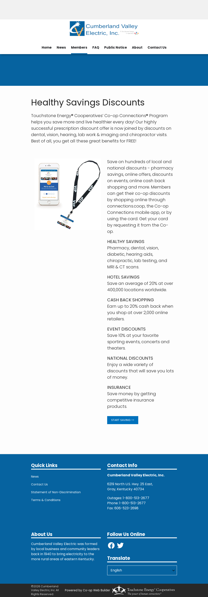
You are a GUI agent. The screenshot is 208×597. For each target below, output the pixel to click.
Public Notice (115, 47)
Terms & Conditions (45, 500)
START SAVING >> (122, 420)
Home (47, 47)
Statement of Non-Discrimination (56, 492)
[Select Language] (142, 570)
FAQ (95, 47)
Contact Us (157, 47)
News (61, 47)
